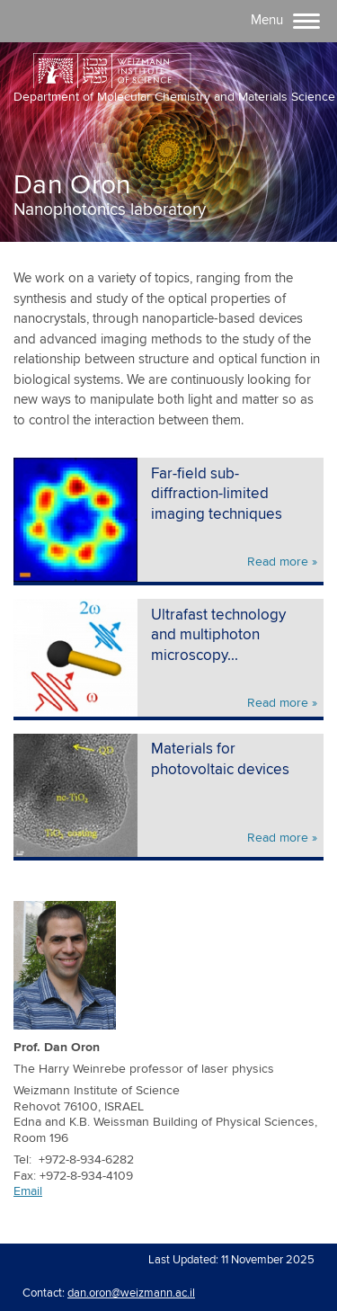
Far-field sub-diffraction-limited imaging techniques (216, 494)
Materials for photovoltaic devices (220, 760)
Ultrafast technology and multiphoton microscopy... (218, 635)
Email (27, 1191)
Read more (277, 562)
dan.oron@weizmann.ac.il (131, 1293)
